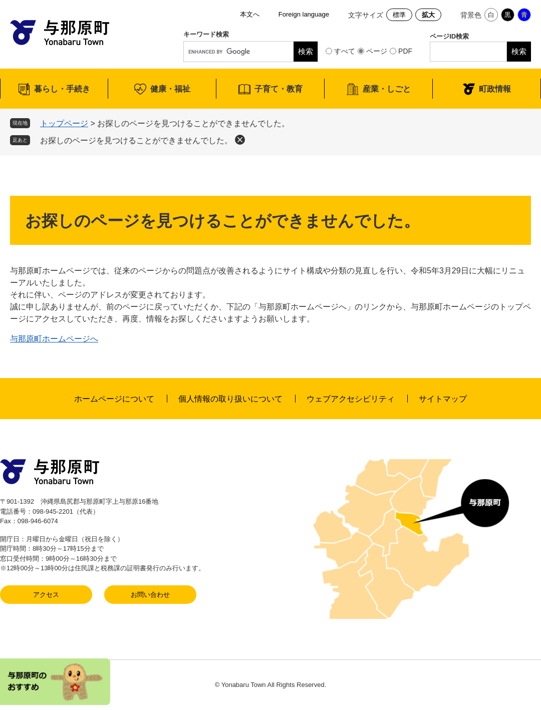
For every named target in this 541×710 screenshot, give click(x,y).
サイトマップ (443, 399)
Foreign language (304, 14)
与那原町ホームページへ (54, 338)
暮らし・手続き (62, 89)
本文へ (249, 14)
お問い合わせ (150, 594)
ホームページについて (114, 399)
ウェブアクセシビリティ (351, 399)
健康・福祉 (170, 89)
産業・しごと (387, 89)
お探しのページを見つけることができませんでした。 (136, 140)
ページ (376, 51)
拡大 (428, 15)
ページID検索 (449, 36)
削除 (240, 140)
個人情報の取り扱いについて (230, 399)
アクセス (46, 594)
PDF (405, 51)
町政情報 (495, 89)
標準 (399, 15)
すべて (344, 51)
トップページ (64, 123)
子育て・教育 (278, 89)
